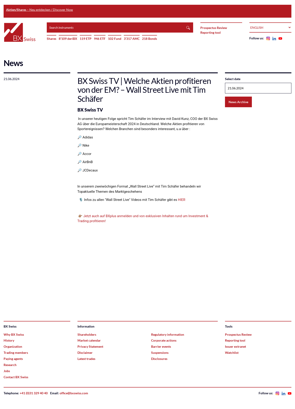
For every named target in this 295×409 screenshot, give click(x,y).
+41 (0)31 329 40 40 (34, 393)
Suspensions (160, 352)
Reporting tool (210, 32)
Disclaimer (85, 352)
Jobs (7, 371)
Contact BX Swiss (16, 377)
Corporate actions (163, 340)
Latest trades (86, 359)
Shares (51, 38)
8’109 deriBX (68, 38)
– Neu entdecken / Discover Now (39, 10)
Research (10, 365)
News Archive (238, 102)
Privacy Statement (90, 346)
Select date (232, 79)
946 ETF (99, 38)
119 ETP (85, 38)
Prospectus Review (213, 28)
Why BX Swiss (14, 334)
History (9, 340)
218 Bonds (149, 38)
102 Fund (114, 38)
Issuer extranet (235, 346)
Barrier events (161, 346)
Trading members (16, 352)
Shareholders (86, 334)
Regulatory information (167, 334)
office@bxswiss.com (74, 393)
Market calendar (89, 340)
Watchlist (232, 352)
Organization (13, 346)
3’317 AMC (132, 38)
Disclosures (159, 359)
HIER (181, 200)
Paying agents (13, 359)
